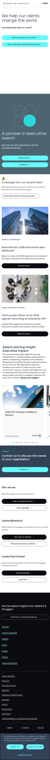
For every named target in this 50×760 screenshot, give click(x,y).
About (4, 645)
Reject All (15, 747)
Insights (5, 639)
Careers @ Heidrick (9, 663)
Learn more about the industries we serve (23, 44)
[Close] (47, 736)
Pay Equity (5, 699)
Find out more (23, 158)
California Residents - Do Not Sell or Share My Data (19, 718)
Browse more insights (29, 378)
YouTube (40, 727)
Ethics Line (5, 681)
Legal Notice (6, 713)
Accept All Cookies (35, 747)
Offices (5, 657)
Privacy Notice (7, 709)
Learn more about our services (24, 37)
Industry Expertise (9, 633)
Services (5, 627)
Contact (5, 704)
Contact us (23, 165)
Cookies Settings (25, 755)
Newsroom (5, 690)
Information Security (9, 685)
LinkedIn (9, 727)
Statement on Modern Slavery (12, 695)
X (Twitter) (25, 727)
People (5, 651)
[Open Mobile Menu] (44, 3)
